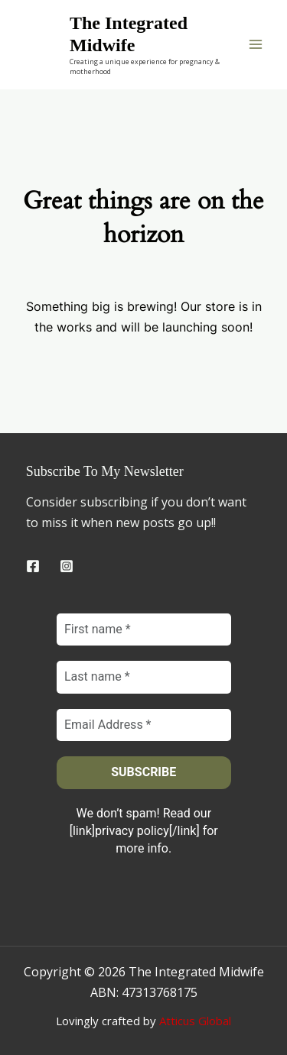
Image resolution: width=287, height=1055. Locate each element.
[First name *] (144, 629)
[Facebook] (33, 566)
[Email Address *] (144, 725)
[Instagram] (66, 566)
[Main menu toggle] (256, 44)
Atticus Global (195, 1020)
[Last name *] (144, 678)
